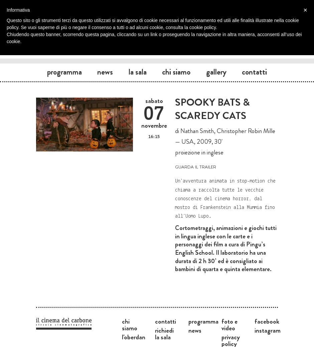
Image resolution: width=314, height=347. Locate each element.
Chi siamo (176, 72)
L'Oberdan (133, 337)
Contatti (254, 72)
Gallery (216, 72)
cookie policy (202, 27)
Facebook (267, 321)
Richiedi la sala (164, 334)
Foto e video (229, 325)
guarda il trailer (195, 166)
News (105, 72)
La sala (138, 72)
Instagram (268, 330)
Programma (64, 72)
